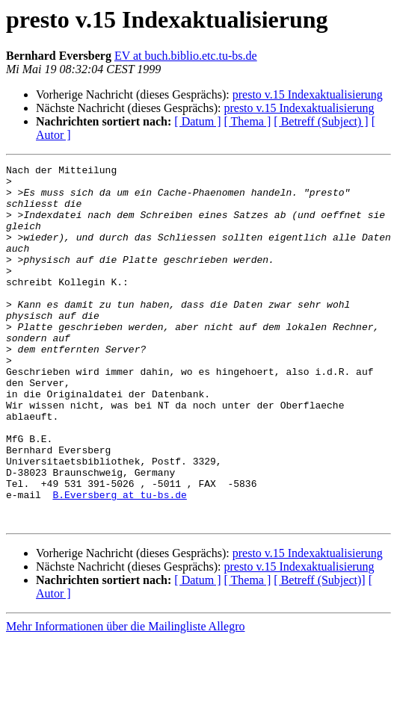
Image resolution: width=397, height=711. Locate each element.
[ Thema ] (247, 121)
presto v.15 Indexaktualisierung (308, 94)
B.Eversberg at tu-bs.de (119, 561)
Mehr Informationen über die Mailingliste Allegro (125, 698)
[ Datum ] (197, 121)
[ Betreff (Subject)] (319, 651)
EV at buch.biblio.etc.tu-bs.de (185, 55)
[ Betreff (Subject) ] (321, 121)
